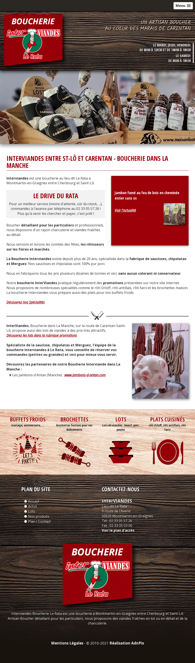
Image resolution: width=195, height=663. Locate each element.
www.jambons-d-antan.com (85, 375)
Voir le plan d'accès (118, 530)
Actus (32, 506)
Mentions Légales (67, 643)
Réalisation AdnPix (127, 643)
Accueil (33, 501)
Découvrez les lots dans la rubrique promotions (41, 335)
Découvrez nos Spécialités (25, 302)
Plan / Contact (39, 521)
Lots (31, 511)
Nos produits (38, 516)
